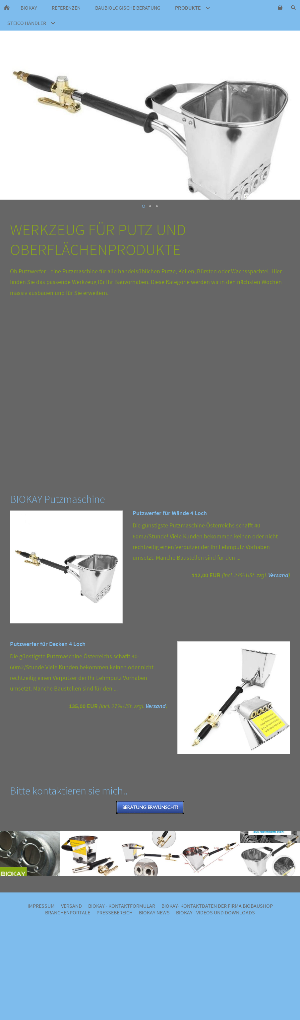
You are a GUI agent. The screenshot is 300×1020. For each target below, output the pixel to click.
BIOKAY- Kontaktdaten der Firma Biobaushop (217, 905)
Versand (278, 575)
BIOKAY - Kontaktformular (121, 905)
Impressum (41, 905)
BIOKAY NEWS (154, 912)
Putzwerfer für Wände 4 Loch (170, 513)
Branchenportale (67, 912)
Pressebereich (114, 912)
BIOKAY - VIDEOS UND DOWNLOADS (215, 912)
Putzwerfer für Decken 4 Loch (48, 644)
